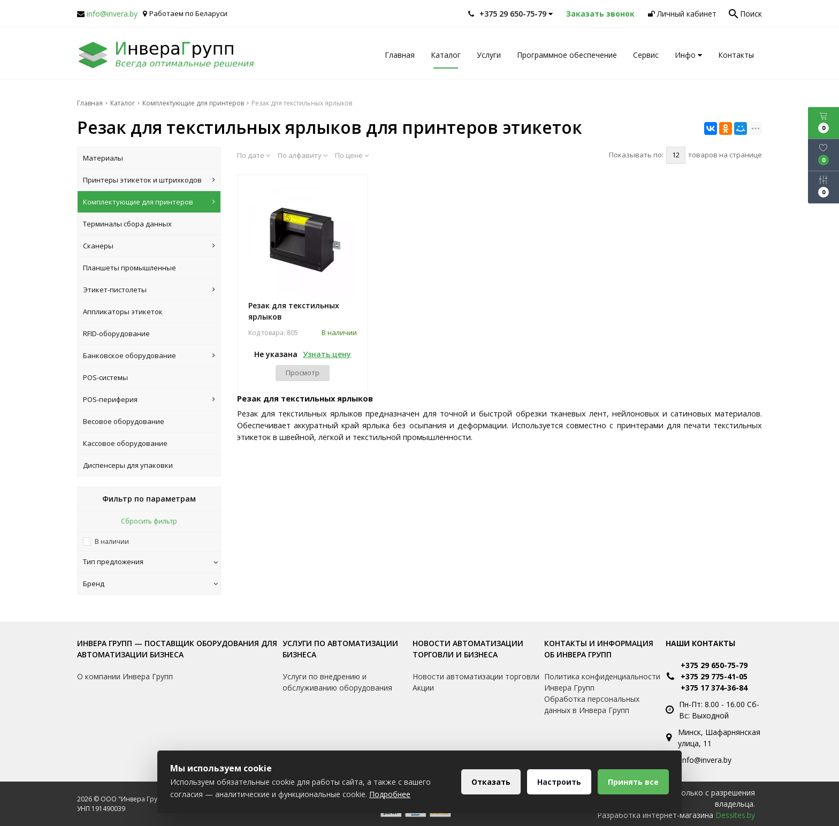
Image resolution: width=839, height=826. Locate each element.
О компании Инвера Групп (125, 676)
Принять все (633, 782)
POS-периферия (149, 399)
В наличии (112, 541)
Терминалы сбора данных (127, 224)
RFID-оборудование (116, 333)
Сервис (646, 55)
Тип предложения (150, 561)
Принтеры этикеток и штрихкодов (149, 180)
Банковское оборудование (149, 355)
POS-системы (105, 377)
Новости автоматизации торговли (476, 676)
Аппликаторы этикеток (123, 311)
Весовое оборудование (123, 421)
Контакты (736, 55)
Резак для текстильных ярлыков (293, 311)
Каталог (446, 55)
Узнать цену (327, 354)
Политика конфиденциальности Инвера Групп (602, 682)
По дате (253, 155)
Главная (400, 55)
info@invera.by (112, 14)
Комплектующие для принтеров (149, 201)
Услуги (489, 55)
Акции (423, 688)
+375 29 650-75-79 (714, 665)
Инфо (688, 55)
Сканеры (149, 245)
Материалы (103, 158)
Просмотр (302, 372)
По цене (352, 155)
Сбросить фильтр (149, 521)
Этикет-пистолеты (149, 289)
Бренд (150, 583)
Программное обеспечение (567, 55)
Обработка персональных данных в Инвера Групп (591, 704)
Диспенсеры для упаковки (128, 465)
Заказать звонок (600, 14)
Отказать (490, 782)
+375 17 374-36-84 (714, 688)
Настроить (559, 782)
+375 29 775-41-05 (714, 676)
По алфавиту (302, 155)
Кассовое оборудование (125, 443)
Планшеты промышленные (129, 267)
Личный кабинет (682, 14)
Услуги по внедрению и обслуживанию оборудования (337, 682)
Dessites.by (735, 815)
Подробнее (389, 794)
